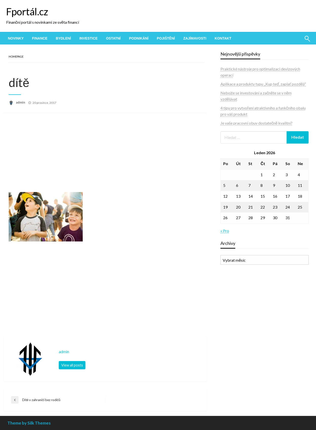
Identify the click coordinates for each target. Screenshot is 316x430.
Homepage (16, 56)
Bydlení (63, 38)
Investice (88, 38)
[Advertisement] (105, 155)
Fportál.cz (27, 12)
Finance (39, 38)
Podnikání (139, 38)
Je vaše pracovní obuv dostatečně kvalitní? (256, 123)
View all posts (72, 365)
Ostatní (113, 38)
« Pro (224, 230)
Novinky (16, 38)
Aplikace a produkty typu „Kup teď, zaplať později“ (263, 84)
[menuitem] (16, 38)
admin (21, 102)
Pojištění (166, 38)
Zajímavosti (194, 38)
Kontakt (223, 38)
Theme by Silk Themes (29, 423)
